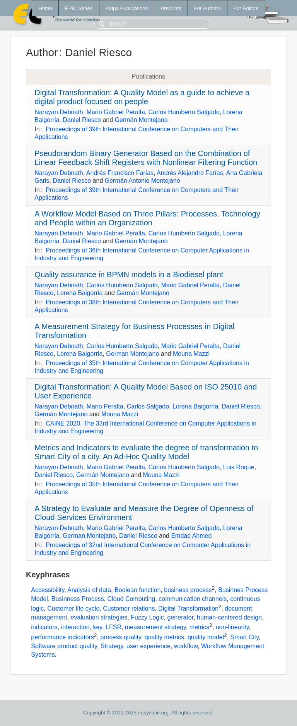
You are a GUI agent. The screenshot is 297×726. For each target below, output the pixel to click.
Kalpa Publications (127, 8)
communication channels (193, 599)
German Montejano (132, 353)
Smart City (244, 637)
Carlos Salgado (148, 406)
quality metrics (164, 637)
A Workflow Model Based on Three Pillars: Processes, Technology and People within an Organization (147, 218)
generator (180, 617)
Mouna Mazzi (191, 353)
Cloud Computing (131, 599)
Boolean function (137, 590)
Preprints (170, 8)
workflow (186, 646)
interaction (75, 627)
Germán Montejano (141, 120)
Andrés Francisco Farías (120, 173)
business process (188, 590)
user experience (148, 646)
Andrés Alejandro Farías (190, 173)
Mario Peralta (105, 406)
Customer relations (129, 609)
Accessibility (47, 590)
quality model (206, 637)
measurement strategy (155, 627)
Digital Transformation (188, 609)
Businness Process (77, 599)
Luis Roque (238, 467)
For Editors (246, 8)
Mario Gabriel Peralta (116, 112)
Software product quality (64, 646)
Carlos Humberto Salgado (184, 112)
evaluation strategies (99, 617)
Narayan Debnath (58, 112)
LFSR (113, 627)
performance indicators (62, 637)
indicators (44, 627)
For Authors (207, 8)
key (97, 627)
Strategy (112, 646)
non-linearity (232, 627)
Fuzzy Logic (147, 617)
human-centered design (229, 617)
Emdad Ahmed (191, 535)
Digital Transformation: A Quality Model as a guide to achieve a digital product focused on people (141, 97)
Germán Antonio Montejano (142, 180)
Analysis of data (89, 590)
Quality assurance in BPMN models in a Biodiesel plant (128, 274)
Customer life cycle (73, 609)
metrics (199, 627)
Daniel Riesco (82, 120)
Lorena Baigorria (79, 293)
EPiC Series (79, 8)
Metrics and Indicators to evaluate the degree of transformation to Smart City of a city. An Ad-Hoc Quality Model (146, 452)
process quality (120, 637)
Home (45, 8)
